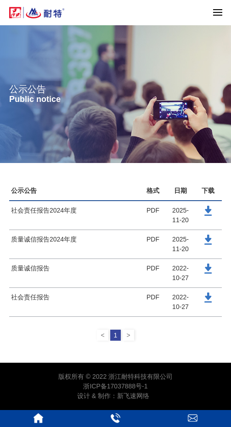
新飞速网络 (133, 395)
